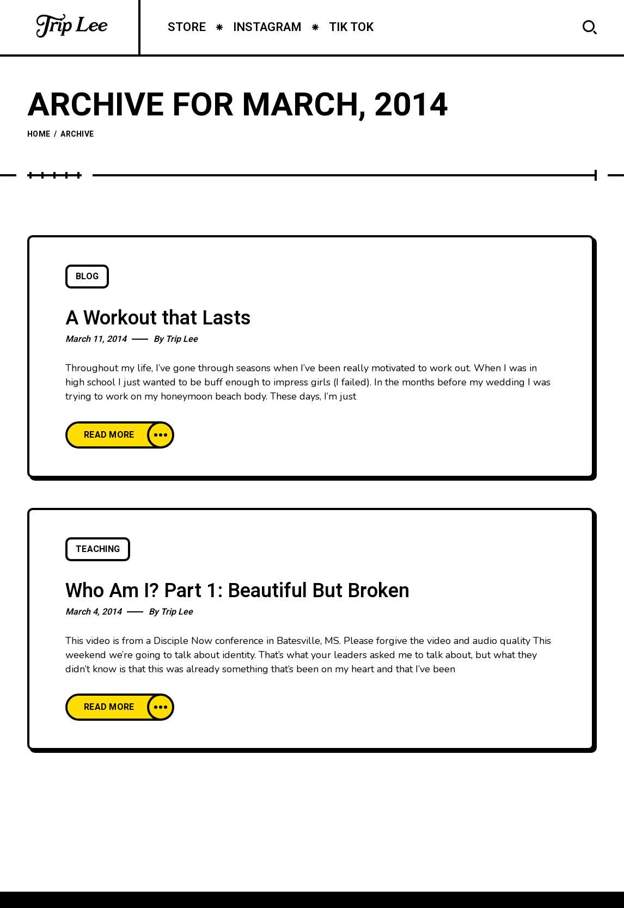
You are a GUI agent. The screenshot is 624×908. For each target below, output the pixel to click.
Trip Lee (182, 339)
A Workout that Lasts (158, 318)
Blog (87, 276)
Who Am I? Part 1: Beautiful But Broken (237, 590)
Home (38, 134)
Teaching (98, 549)
